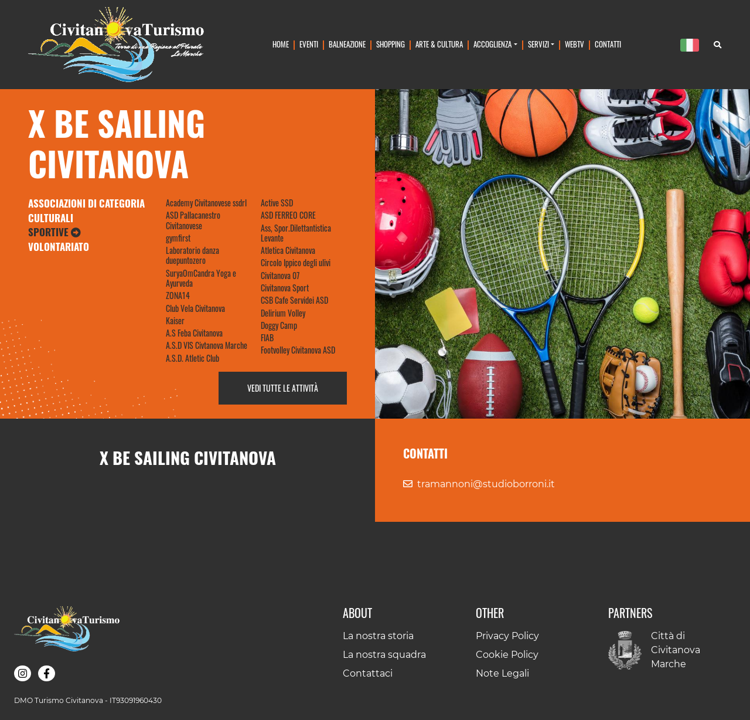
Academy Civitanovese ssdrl (206, 202)
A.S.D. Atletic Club (192, 358)
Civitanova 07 (280, 275)
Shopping (390, 44)
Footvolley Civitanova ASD (298, 350)
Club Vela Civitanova (195, 308)
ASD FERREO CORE (288, 215)
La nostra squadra (384, 654)
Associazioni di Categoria (86, 203)
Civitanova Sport (285, 287)
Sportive (54, 232)
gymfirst (178, 238)
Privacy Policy (507, 635)
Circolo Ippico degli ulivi (295, 262)
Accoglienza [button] (492, 44)
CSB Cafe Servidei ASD (294, 300)
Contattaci (368, 673)
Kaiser (175, 320)
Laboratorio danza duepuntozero (192, 255)
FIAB (267, 337)
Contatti (608, 44)
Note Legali (502, 673)
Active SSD (277, 202)
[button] (22, 673)
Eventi (308, 44)
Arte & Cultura (439, 44)
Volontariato (58, 246)
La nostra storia (378, 635)
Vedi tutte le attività (282, 388)
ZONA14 (178, 295)
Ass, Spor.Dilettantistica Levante (296, 233)
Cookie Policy (507, 654)
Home (280, 44)
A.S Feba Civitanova (194, 333)
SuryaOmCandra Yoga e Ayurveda (201, 278)
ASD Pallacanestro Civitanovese (193, 220)
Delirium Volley (283, 313)
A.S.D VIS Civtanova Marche (206, 345)
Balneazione (347, 44)
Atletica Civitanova (288, 250)
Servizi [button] (538, 44)
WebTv (574, 44)
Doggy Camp (279, 325)
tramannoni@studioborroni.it (486, 484)
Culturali (50, 217)
